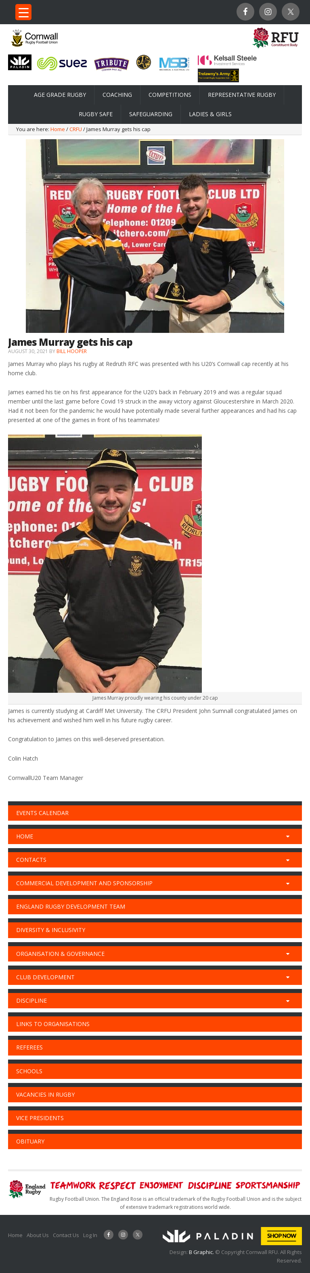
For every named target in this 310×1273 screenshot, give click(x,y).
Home (15, 1235)
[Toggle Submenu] (288, 836)
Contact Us (66, 1235)
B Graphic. (202, 1252)
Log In (90, 1235)
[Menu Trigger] (23, 12)
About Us (38, 1235)
